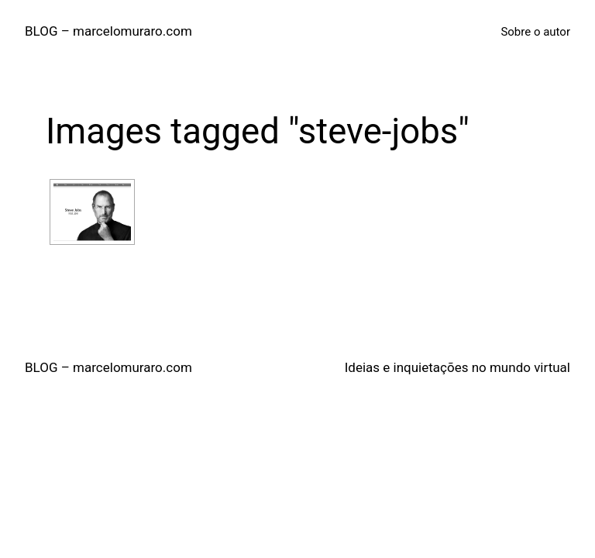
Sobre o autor (535, 32)
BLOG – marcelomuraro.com (108, 31)
